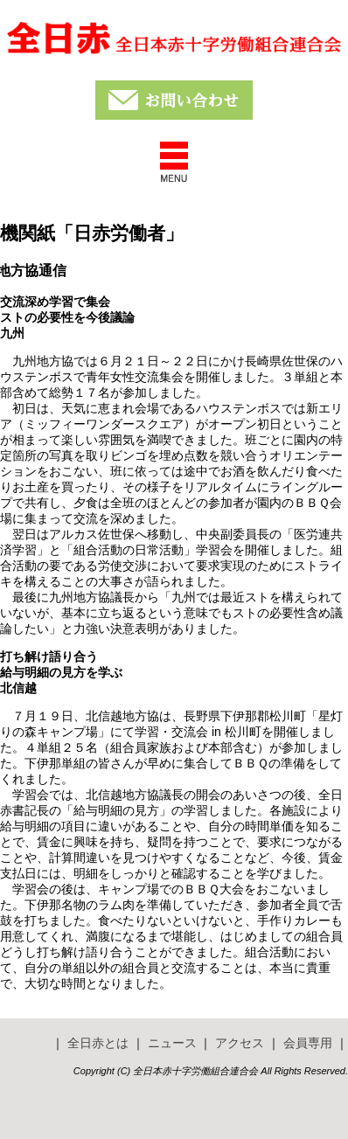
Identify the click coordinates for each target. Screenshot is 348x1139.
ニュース (172, 1043)
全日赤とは (98, 1043)
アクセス (239, 1043)
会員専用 (307, 1043)
